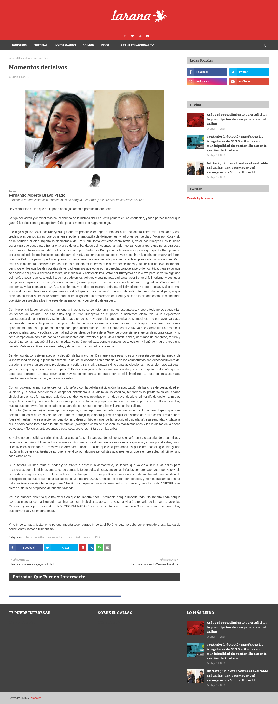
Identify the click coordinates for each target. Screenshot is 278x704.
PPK (19, 58)
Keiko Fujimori (84, 537)
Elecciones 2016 (34, 537)
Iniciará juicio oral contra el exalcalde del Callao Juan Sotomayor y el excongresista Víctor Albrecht (237, 168)
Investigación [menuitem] (65, 45)
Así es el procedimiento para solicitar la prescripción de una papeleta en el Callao (237, 119)
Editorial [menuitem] (41, 45)
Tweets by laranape (200, 198)
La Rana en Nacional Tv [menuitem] (136, 45)
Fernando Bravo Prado (59, 537)
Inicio (12, 58)
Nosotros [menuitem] (19, 45)
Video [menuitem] (105, 45)
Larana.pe (35, 698)
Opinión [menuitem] (88, 45)
